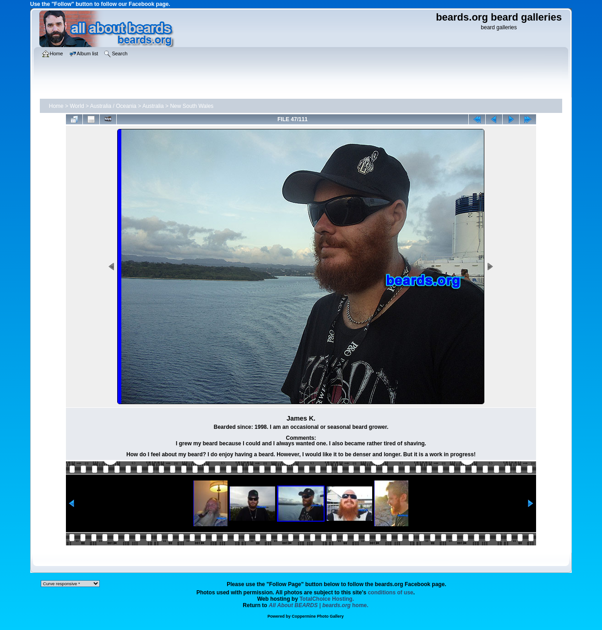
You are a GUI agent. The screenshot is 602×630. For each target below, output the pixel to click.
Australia (153, 106)
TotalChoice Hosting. (326, 599)
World (77, 106)
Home (56, 106)
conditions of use (390, 592)
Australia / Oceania (113, 106)
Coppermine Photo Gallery (318, 616)
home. (319, 605)
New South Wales (191, 106)
